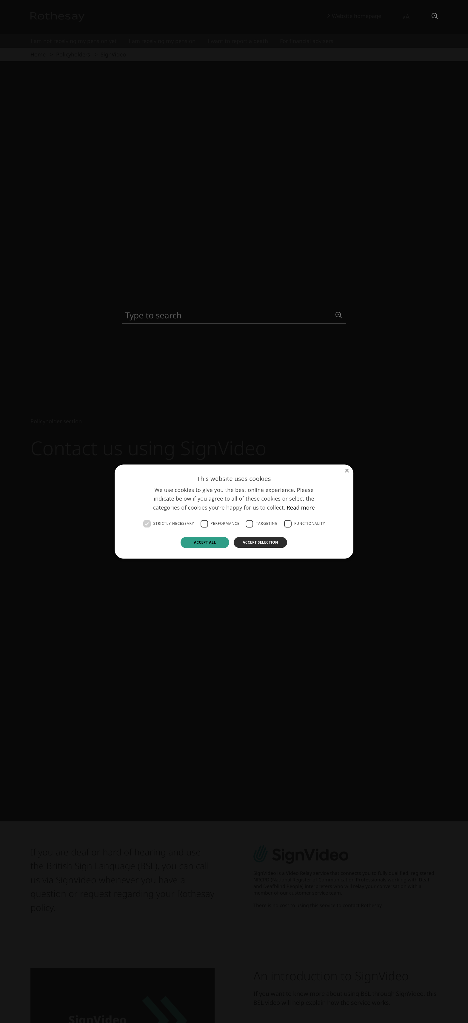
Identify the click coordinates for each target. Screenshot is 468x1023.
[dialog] (234, 511)
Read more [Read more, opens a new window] (301, 507)
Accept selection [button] (260, 542)
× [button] (346, 471)
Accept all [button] (205, 542)
